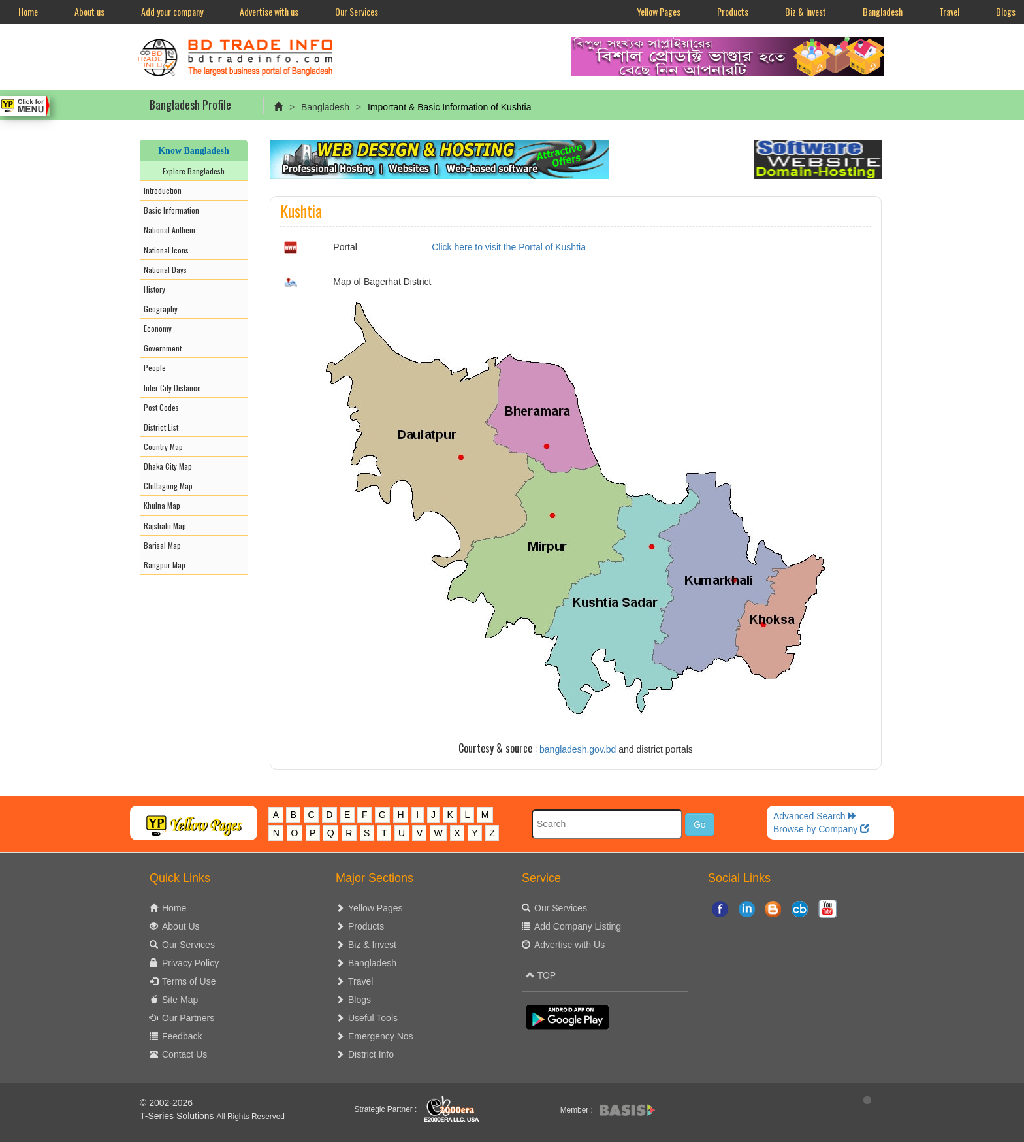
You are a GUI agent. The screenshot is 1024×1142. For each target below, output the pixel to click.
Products (732, 11)
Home (28, 11)
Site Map (180, 999)
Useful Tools (373, 1018)
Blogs (359, 999)
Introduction (163, 190)
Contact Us (184, 1054)
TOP (541, 975)
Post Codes (161, 407)
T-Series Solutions (178, 1116)
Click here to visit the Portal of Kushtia (509, 247)
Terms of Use (189, 981)
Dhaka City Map (168, 466)
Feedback (182, 1036)
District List (161, 426)
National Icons (166, 249)
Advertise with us (269, 11)
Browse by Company (821, 829)
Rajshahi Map (165, 525)
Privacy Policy (190, 963)
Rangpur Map (164, 564)
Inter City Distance (172, 387)
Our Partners (188, 1018)
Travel (949, 11)
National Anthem (169, 229)
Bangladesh (883, 11)
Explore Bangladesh (194, 170)
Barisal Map (162, 545)
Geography (161, 308)
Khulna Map (162, 505)
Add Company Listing (577, 926)
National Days (165, 269)
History (154, 289)
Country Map (163, 446)
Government (163, 347)
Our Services (356, 11)
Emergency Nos (380, 1036)
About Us (181, 926)
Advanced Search (815, 816)
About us (89, 11)
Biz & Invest (805, 11)
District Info (371, 1054)
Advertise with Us (569, 944)
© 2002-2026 (166, 1103)
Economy (158, 328)
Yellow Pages (658, 11)
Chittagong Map (168, 485)
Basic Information (171, 210)
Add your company (172, 11)
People (155, 367)
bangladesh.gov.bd (577, 749)
